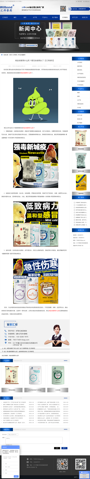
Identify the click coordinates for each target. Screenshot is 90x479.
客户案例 (55, 17)
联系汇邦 (87, 1)
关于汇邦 (75, 17)
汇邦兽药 (81, 111)
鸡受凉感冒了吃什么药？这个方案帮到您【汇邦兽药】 (21, 348)
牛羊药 (79, 107)
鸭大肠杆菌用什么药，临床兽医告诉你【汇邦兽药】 (20, 351)
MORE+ (66, 360)
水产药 (35, 17)
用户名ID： (5, 434)
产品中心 (45, 17)
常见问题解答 (21, 54)
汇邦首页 (5, 17)
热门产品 (81, 126)
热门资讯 (7, 398)
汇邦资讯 (65, 17)
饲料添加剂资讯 (81, 77)
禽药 (15, 17)
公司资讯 (79, 62)
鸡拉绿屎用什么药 (14, 355)
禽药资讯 (79, 66)
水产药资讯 (80, 73)
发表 (57, 448)
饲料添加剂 (80, 103)
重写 (64, 448)
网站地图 (80, 1)
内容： (3, 437)
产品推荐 (7, 360)
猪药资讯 (79, 70)
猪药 (25, 17)
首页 (10, 54)
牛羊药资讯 (80, 85)
